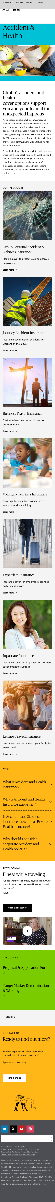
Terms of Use (34, 1149)
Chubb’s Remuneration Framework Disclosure (18, 1154)
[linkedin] (4, 1129)
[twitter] (13, 1129)
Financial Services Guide (30, 1152)
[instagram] (30, 1129)
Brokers (40, 3)
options (23, 103)
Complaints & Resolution (10, 1152)
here (3, 1184)
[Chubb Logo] (11, 10)
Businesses (7, 3)
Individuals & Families (24, 3)
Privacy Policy (20, 1146)
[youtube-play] (21, 1129)
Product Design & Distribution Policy (14, 1149)
